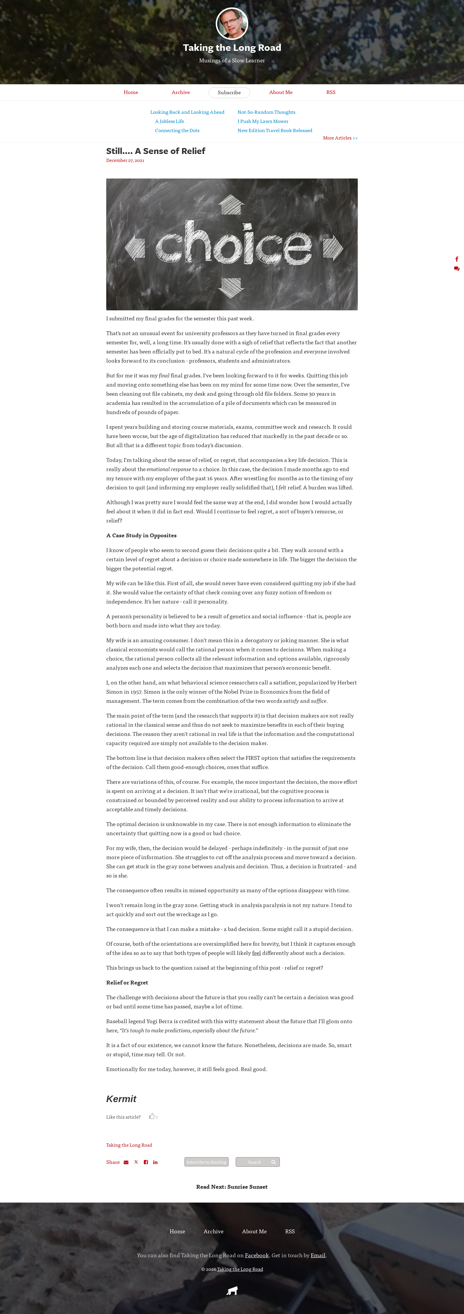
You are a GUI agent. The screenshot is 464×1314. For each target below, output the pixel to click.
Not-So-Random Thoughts (266, 112)
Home (131, 91)
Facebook (257, 1254)
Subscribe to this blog (206, 1162)
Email (318, 1254)
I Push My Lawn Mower (263, 121)
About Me (281, 91)
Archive (181, 91)
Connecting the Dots (177, 130)
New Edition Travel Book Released (275, 130)
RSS (331, 91)
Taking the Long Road (129, 1144)
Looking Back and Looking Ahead (187, 112)
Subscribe (229, 92)
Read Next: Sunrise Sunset (232, 1186)
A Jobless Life (169, 121)
